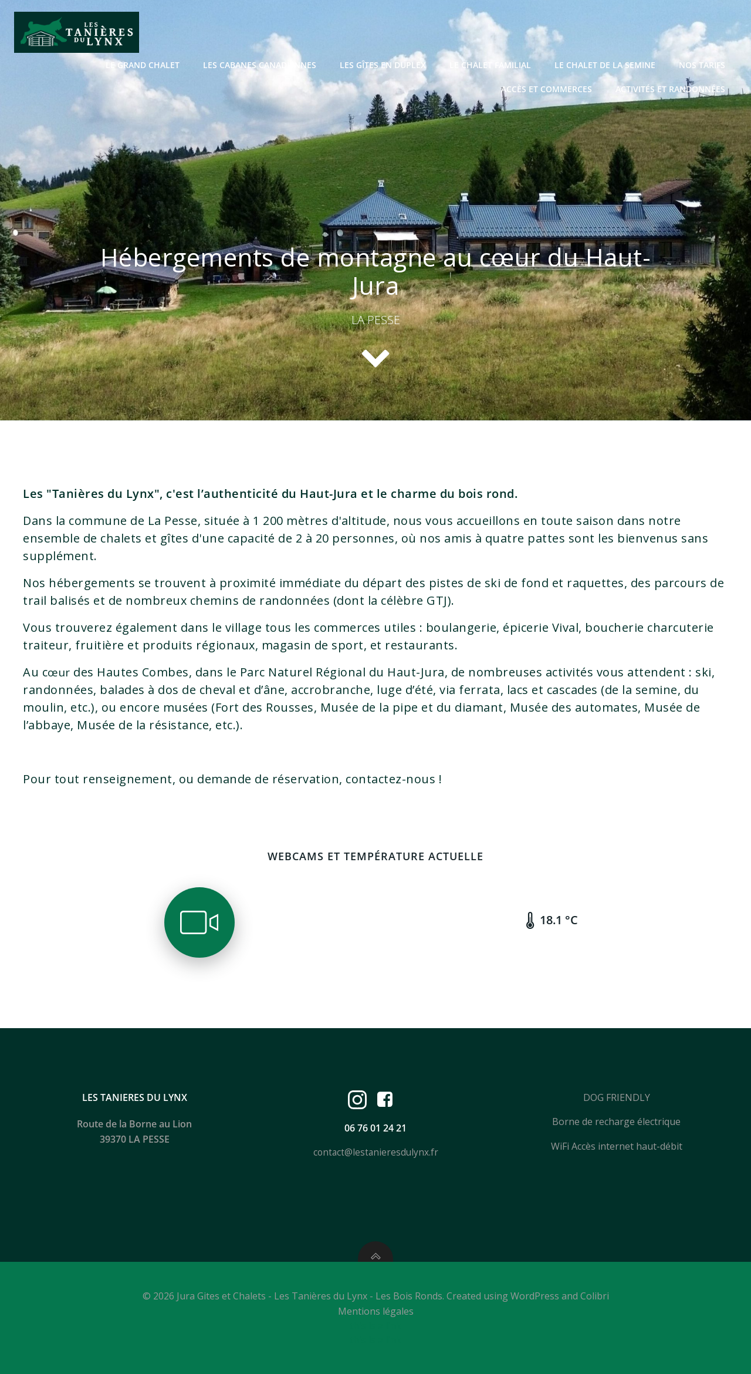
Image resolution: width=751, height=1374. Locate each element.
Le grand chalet (143, 64)
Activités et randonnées (670, 89)
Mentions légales (376, 1311)
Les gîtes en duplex (383, 64)
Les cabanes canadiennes (259, 64)
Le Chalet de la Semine (604, 64)
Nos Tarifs (702, 64)
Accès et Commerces (546, 89)
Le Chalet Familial (490, 64)
